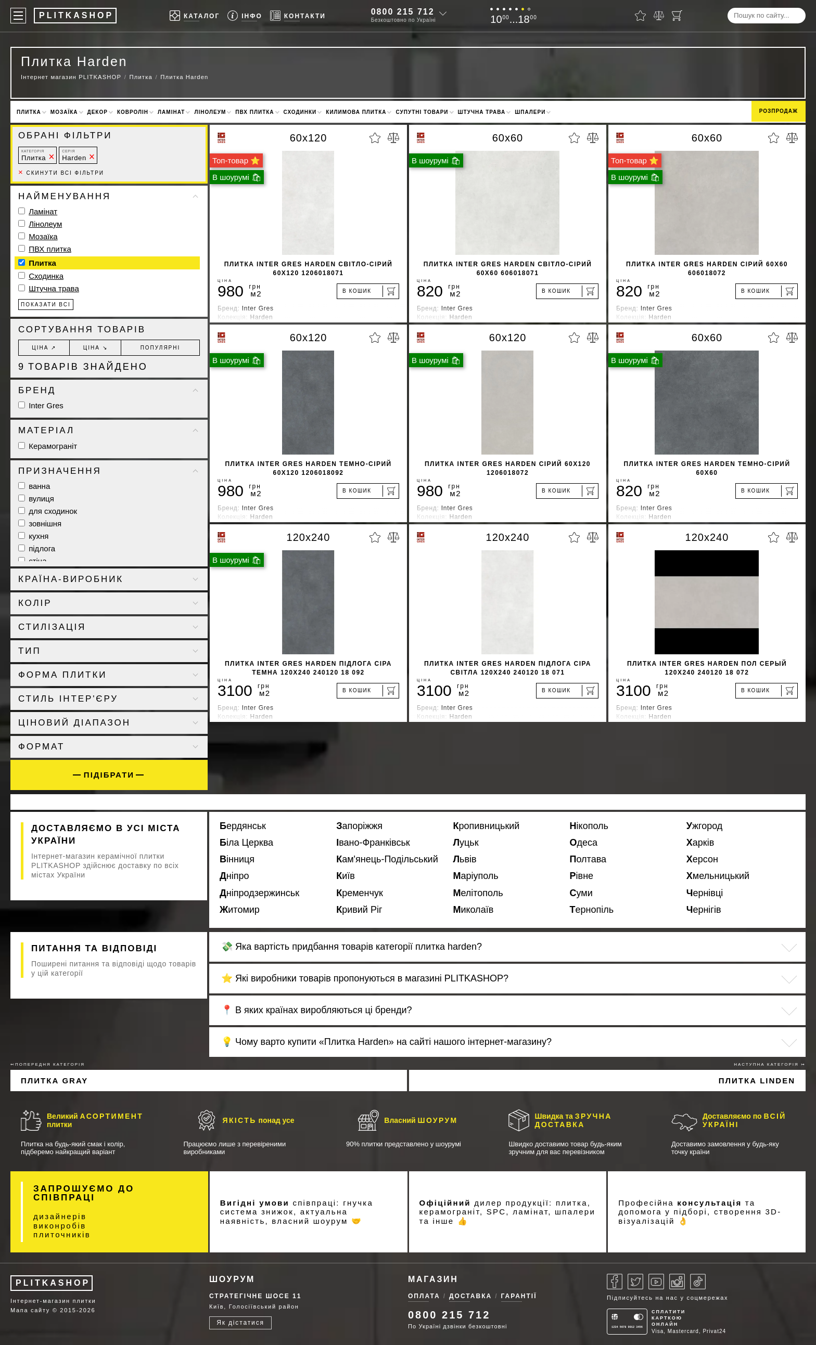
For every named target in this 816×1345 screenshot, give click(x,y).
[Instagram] (677, 1281)
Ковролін (132, 112)
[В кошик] (368, 291)
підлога (36, 548)
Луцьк (465, 842)
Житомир (240, 909)
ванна (34, 486)
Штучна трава (482, 112)
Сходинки (300, 112)
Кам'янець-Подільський (387, 859)
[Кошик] (677, 15)
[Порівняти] (659, 15)
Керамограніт (47, 446)
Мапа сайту (30, 1310)
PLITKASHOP (53, 1282)
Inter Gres (40, 405)
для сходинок (47, 511)
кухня (33, 536)
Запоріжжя (359, 826)
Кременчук (359, 893)
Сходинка (46, 275)
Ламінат (171, 112)
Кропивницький (486, 826)
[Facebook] (614, 1281)
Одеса (584, 842)
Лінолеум (210, 112)
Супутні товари (422, 112)
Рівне (582, 876)
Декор (97, 112)
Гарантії (519, 1296)
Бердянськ (243, 826)
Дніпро (234, 876)
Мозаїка (64, 112)
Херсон (702, 859)
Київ (345, 876)
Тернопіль (592, 909)
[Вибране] (640, 15)
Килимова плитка (356, 112)
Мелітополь (478, 893)
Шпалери (530, 112)
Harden (74, 155)
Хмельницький (717, 876)
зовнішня (39, 523)
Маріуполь (475, 876)
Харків (700, 842)
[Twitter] (635, 1281)
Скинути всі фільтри (61, 173)
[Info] (244, 16)
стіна (32, 561)
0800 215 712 (403, 11)
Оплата (424, 1296)
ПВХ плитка (254, 112)
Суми (581, 893)
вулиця (36, 498)
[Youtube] (656, 1281)
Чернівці (704, 893)
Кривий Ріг (359, 909)
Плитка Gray (54, 1080)
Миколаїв (473, 909)
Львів (464, 859)
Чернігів (703, 909)
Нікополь (589, 826)
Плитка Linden (757, 1080)
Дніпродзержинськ (259, 893)
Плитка (29, 112)
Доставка (470, 1296)
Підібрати (109, 774)
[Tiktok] (698, 1281)
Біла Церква (246, 842)
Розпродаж (778, 111)
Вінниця (237, 859)
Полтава (588, 859)
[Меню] (18, 15)
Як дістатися (240, 1322)
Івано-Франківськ (373, 842)
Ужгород (704, 826)
